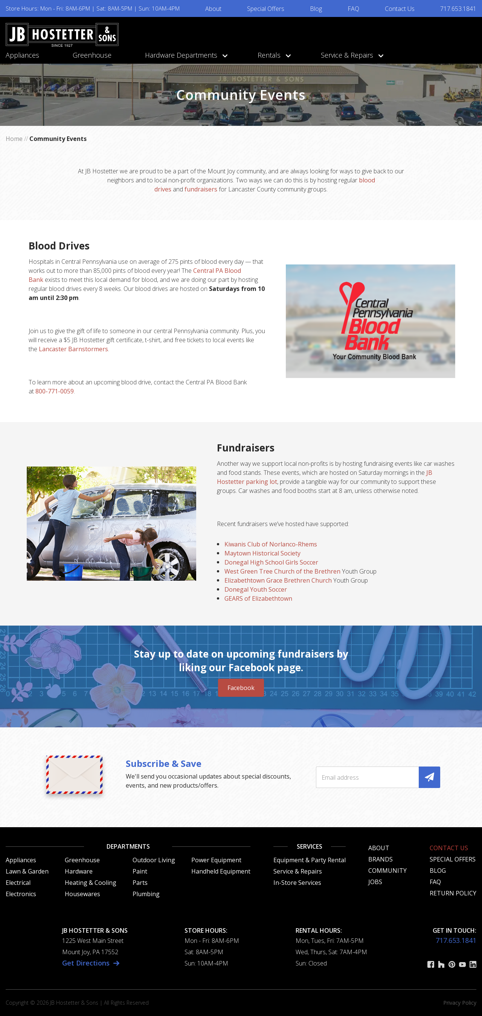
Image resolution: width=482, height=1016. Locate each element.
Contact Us (400, 9)
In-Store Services (297, 882)
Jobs (375, 882)
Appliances (22, 55)
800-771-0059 (54, 391)
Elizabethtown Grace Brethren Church (278, 580)
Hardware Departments (184, 55)
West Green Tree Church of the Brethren (282, 571)
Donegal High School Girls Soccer (271, 562)
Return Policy (453, 893)
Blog (316, 9)
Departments (128, 846)
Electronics (21, 894)
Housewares (82, 894)
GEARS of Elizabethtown (258, 598)
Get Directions (86, 962)
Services (309, 846)
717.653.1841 (458, 9)
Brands (380, 859)
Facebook (241, 688)
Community (387, 870)
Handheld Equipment (220, 871)
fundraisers (201, 189)
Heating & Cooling (90, 882)
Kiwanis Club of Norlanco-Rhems (270, 544)
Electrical (18, 882)
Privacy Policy (459, 1002)
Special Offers (265, 9)
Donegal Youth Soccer (255, 589)
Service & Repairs (350, 55)
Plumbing (146, 894)
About (213, 9)
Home (14, 139)
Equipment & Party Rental (309, 860)
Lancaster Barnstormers (73, 349)
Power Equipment (216, 860)
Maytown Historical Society (262, 553)
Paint (140, 871)
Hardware (79, 871)
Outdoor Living (154, 860)
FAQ (353, 9)
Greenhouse (92, 55)
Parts (140, 882)
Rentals (272, 55)
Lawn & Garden (27, 871)
